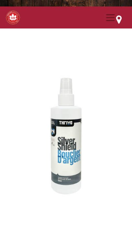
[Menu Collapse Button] (110, 18)
